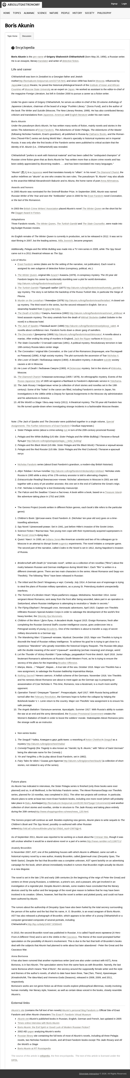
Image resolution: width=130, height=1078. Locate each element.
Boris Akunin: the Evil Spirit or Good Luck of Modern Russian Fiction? (54, 1027)
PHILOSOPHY (104, 13)
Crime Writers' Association (44, 208)
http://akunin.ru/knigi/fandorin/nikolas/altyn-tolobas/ (77, 471)
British (27, 208)
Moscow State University (37, 89)
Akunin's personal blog (74, 1010)
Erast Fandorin (45, 129)
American (59, 114)
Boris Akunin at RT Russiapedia (34, 1048)
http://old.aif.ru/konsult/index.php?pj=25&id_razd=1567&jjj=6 (49, 828)
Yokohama (115, 381)
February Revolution (45, 696)
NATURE (54, 13)
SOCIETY (89, 13)
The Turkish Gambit (67, 223)
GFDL (14, 1060)
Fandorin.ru (92, 1010)
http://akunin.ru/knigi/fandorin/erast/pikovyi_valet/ (90, 326)
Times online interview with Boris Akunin (38, 1023)
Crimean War (101, 837)
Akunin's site (18, 1010)
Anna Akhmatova (109, 180)
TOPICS (17, 13)
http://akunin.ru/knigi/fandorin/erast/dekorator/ (78, 334)
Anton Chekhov (94, 739)
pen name (38, 56)
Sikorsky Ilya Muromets (50, 616)
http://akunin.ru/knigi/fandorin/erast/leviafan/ (87, 300)
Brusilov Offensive (67, 662)
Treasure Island (113, 492)
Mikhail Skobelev (90, 317)
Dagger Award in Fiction (27, 212)
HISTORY (77, 13)
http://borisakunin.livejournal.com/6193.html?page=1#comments (76, 803)
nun (66, 430)
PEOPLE (65, 13)
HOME (6, 13)
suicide (107, 359)
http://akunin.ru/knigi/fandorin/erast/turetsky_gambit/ (93, 287)
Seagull (108, 739)
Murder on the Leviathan (30, 300)
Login (124, 4)
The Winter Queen (92, 208)
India (57, 309)
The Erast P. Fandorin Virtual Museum (71, 1014)
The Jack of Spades (28, 326)
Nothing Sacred (26, 675)
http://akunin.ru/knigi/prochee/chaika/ (46, 743)
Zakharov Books (97, 134)
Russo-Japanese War (29, 381)
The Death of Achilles (29, 313)
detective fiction (70, 61)
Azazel (54, 275)
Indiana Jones (53, 539)
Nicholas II (112, 355)
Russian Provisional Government (86, 713)
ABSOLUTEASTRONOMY (24, 4)
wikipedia (45, 1055)
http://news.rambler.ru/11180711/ (104, 841)
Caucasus (71, 937)
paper (31, 1031)
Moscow (100, 80)
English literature (78, 114)
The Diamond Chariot (107, 172)
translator (43, 61)
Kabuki (25, 85)
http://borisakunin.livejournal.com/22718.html (42, 80)
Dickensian (75, 368)
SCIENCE (42, 13)
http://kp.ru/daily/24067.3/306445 (45, 924)
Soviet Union (28, 535)
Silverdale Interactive (89, 1074)
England (47, 309)
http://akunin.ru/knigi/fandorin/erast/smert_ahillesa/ (95, 313)
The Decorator (25, 334)
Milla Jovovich (65, 240)
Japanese (48, 114)
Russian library (25, 1035)
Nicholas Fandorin (27, 464)
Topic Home (12, 36)
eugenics (63, 543)
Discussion (26, 36)
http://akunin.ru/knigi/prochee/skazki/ (83, 760)
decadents (51, 629)
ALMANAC (29, 13)
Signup (114, 4)
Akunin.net (23, 1018)
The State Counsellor (94, 223)
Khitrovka (116, 368)
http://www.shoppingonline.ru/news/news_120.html (61, 811)
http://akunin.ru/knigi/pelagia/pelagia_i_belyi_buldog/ (54, 440)
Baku (27, 803)
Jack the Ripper (82, 338)
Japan (14, 85)
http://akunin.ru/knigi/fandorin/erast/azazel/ (40, 283)
